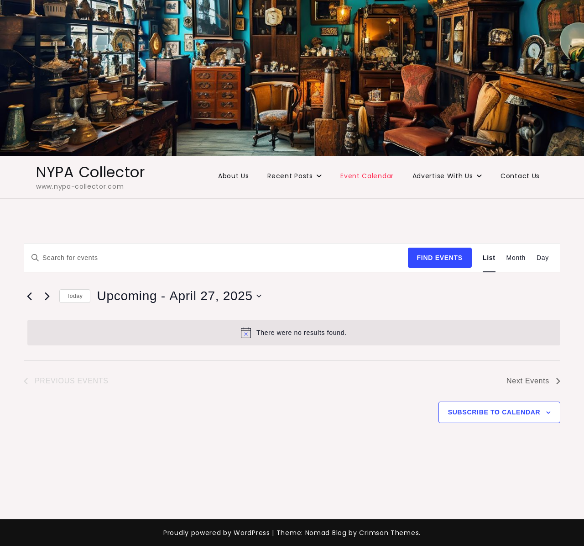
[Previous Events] (29, 296)
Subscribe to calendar (494, 412)
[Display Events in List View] (489, 258)
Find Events (440, 257)
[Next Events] (47, 296)
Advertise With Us (442, 175)
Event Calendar (367, 175)
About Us (233, 175)
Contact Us (520, 175)
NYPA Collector (90, 172)
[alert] (293, 332)
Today (75, 296)
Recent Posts (290, 175)
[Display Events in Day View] (543, 258)
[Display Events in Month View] (516, 258)
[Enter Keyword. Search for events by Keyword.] (216, 258)
